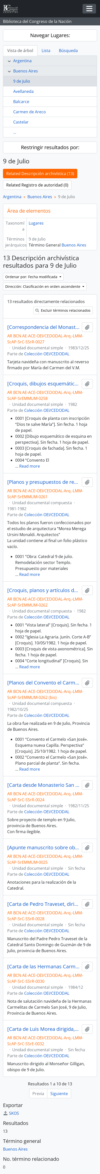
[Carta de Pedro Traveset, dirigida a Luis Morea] (43, 904)
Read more (29, 466)
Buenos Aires (25, 71)
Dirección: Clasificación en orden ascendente (43, 286)
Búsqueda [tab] (68, 50)
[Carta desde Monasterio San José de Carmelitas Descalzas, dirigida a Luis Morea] (43, 785)
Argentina (22, 60)
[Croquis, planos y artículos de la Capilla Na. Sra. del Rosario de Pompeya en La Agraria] (43, 590)
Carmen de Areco (29, 112)
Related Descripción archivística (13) (40, 173)
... (14, 132)
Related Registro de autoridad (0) (37, 185)
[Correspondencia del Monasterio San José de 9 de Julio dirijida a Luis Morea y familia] (43, 327)
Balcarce (21, 101)
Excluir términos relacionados (63, 310)
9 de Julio (21, 81)
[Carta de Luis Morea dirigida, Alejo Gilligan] (43, 1029)
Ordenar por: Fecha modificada (31, 276)
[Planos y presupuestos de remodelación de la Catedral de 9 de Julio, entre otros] (43, 482)
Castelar (21, 122)
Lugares (36, 223)
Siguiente (59, 1093)
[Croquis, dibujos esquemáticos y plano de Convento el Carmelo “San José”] (43, 384)
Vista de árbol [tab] (20, 50)
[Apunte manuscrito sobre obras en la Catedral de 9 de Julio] (43, 848)
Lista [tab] (46, 50)
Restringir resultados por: (50, 147)
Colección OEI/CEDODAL (46, 354)
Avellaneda (23, 91)
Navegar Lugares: (50, 35)
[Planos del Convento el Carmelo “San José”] (43, 683)
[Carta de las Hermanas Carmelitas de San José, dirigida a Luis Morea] (43, 967)
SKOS (11, 1113)
